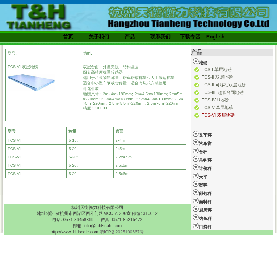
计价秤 (202, 167)
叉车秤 (202, 134)
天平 (200, 175)
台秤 (200, 150)
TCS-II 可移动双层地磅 (224, 84)
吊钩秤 (202, 159)
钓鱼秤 (202, 217)
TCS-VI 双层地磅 (218, 115)
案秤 (200, 184)
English (215, 37)
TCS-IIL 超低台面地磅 (223, 92)
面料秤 (202, 200)
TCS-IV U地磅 (215, 100)
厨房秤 (202, 209)
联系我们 (160, 37)
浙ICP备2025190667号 (122, 232)
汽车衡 (202, 142)
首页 (68, 37)
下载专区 (190, 37)
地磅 (200, 61)
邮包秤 (202, 192)
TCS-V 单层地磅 (217, 107)
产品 (130, 37)
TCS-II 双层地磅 (217, 77)
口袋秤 (202, 225)
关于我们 (99, 37)
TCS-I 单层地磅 (217, 69)
